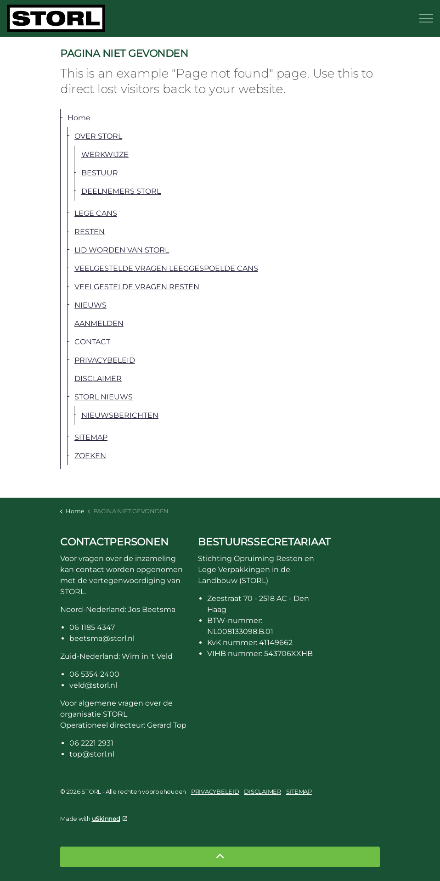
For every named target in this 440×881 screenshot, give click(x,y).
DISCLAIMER (98, 378)
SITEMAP (90, 437)
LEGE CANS (95, 213)
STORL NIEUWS (103, 397)
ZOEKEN (90, 455)
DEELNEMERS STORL (121, 191)
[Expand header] (426, 18)
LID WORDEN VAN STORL (121, 250)
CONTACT (92, 341)
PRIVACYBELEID (104, 360)
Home (79, 117)
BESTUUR (99, 172)
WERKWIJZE (105, 154)
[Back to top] (220, 857)
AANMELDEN (99, 323)
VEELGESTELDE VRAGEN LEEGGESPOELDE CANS (166, 268)
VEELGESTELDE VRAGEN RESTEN (136, 286)
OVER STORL (98, 136)
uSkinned (109, 818)
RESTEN (89, 231)
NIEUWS (90, 305)
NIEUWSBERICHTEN (119, 415)
